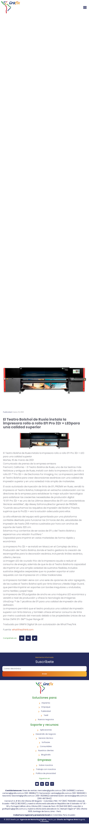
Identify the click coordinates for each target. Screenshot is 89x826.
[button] (21, 638)
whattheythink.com (23, 629)
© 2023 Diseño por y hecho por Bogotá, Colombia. (44, 820)
